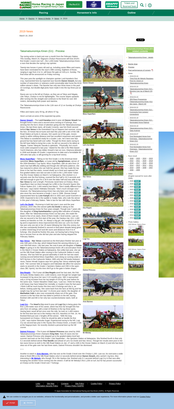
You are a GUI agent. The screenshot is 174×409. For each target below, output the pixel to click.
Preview (131, 67)
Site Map (50, 383)
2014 (132, 165)
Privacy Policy (115, 383)
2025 (138, 158)
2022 (132, 161)
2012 (144, 165)
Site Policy (79, 383)
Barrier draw (133, 64)
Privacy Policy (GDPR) (74, 386)
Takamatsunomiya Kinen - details (140, 57)
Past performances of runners (139, 70)
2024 (144, 158)
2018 (132, 163)
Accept (10, 403)
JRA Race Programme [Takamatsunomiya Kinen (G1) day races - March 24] (141, 101)
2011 (151, 165)
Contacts (64, 383)
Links (38, 383)
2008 (144, 168)
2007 (151, 168)
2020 (144, 161)
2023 (151, 158)
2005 (138, 170)
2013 (138, 165)
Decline (28, 403)
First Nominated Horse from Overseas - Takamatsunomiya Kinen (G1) (141, 138)
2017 (138, 163)
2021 (138, 161)
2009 (138, 168)
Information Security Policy (47, 386)
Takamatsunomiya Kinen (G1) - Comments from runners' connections (141, 112)
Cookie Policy (96, 383)
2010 (132, 168)
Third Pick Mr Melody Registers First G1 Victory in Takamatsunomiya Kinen (141, 81)
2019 (151, 161)
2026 (132, 158)
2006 (132, 170)
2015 (151, 163)
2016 (144, 163)
